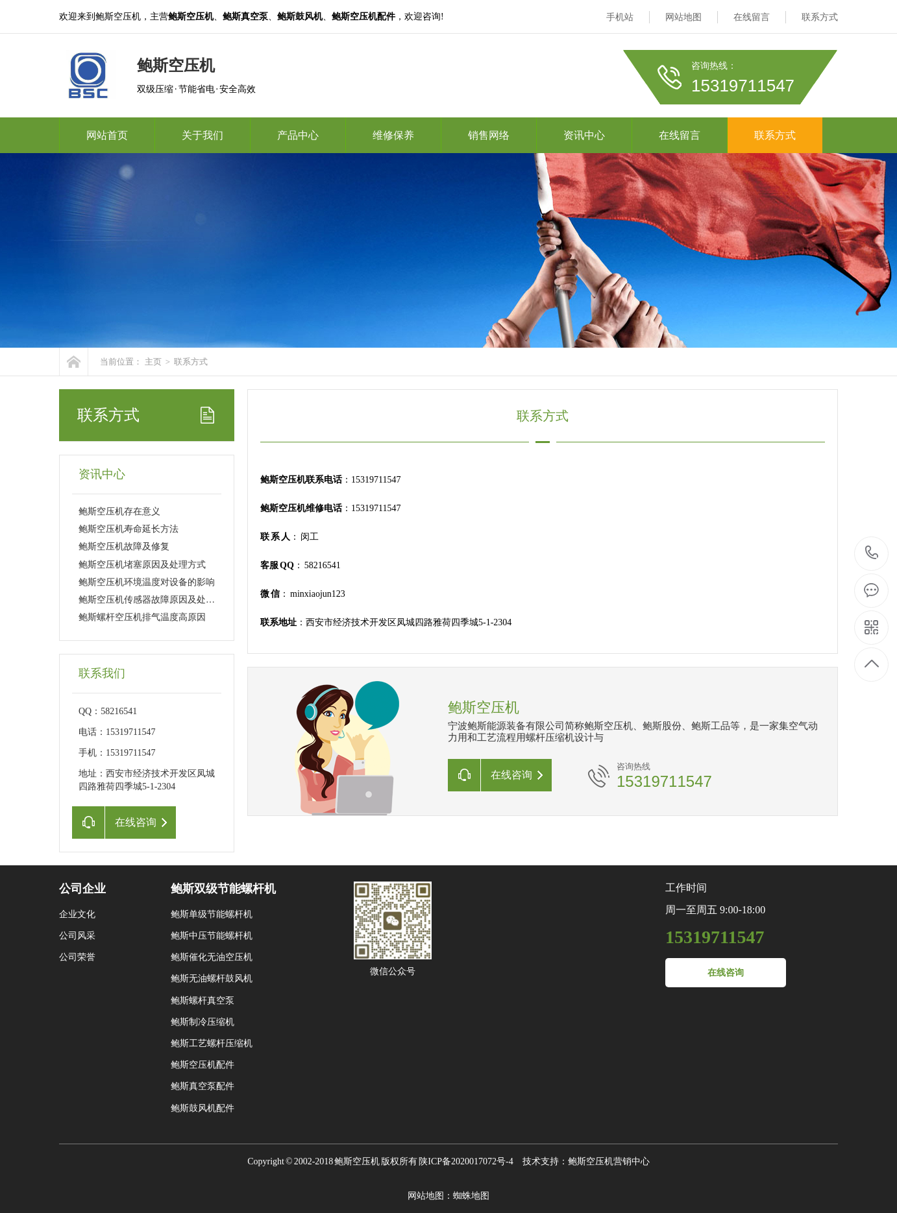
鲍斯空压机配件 (202, 1065)
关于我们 (202, 135)
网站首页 (107, 135)
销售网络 (489, 135)
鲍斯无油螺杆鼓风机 (211, 978)
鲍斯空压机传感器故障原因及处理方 (151, 600)
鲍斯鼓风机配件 (202, 1108)
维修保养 (393, 135)
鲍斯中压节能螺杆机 (211, 936)
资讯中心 (584, 135)
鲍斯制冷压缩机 (202, 1022)
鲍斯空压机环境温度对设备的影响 (147, 582)
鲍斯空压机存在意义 (119, 511)
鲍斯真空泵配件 (202, 1086)
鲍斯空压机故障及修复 (124, 546)
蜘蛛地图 (471, 1196)
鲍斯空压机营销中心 (609, 1161)
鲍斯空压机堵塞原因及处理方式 (142, 565)
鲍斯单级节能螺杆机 (211, 914)
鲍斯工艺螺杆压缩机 (211, 1043)
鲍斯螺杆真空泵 (202, 1000)
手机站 (619, 17)
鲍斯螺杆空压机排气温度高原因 (142, 617)
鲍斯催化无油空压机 (211, 957)
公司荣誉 (77, 957)
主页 (153, 361)
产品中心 (298, 135)
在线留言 (751, 17)
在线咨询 (725, 973)
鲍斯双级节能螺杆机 (223, 888)
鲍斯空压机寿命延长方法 (128, 529)
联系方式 (820, 17)
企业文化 (77, 914)
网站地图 (683, 17)
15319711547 (872, 553)
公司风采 (77, 936)
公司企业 (82, 888)
